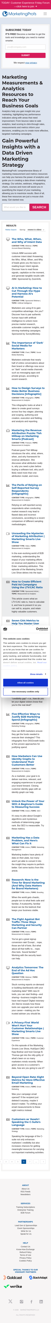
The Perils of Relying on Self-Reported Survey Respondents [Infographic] (27, 489)
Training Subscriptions (25, 1207)
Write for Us (26, 1231)
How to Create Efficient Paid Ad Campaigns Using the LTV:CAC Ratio (27, 584)
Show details (36, 674)
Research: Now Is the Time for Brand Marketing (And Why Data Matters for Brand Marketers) (28, 884)
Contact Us (25, 1247)
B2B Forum (25, 1213)
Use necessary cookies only (25, 691)
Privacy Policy (25, 1258)
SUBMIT (25, 55)
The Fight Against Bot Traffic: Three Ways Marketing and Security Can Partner (27, 923)
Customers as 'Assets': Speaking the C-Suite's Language (26, 1122)
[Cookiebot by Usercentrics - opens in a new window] (36, 629)
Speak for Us (25, 1234)
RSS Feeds (25, 1192)
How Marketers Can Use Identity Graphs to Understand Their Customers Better (27, 760)
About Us (26, 1189)
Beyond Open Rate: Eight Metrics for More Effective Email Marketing (28, 1080)
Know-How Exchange (25, 1249)
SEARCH (39, 207)
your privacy (31, 63)
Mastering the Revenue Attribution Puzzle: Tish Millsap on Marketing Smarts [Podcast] (27, 435)
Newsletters (25, 1194)
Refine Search (10, 230)
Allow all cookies (25, 683)
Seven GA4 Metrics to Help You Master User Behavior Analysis (25, 623)
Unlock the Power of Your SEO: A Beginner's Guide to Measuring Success (28, 804)
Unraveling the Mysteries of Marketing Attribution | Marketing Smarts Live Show (28, 538)
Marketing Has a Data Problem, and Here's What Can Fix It (25, 840)
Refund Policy (25, 1252)
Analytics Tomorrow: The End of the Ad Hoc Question (27, 970)
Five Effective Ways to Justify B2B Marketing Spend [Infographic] (26, 717)
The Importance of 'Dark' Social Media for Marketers (27, 345)
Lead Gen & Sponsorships (26, 1225)
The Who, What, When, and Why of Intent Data (27, 241)
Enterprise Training (26, 1210)
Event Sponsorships (25, 1228)
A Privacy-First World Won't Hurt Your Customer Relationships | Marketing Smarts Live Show (28, 1028)
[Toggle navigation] (45, 13)
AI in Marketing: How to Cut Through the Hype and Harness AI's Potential (27, 292)
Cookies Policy (25, 1261)
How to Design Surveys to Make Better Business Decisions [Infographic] (28, 391)
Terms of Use (25, 1255)
